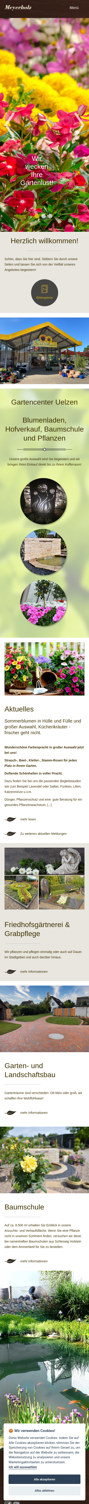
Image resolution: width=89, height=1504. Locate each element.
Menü (74, 8)
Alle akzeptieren (44, 1479)
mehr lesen (28, 819)
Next (80, 125)
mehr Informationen (34, 971)
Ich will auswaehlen (23, 1467)
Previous (8, 125)
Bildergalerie (44, 297)
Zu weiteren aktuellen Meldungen (43, 833)
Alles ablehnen (44, 1490)
